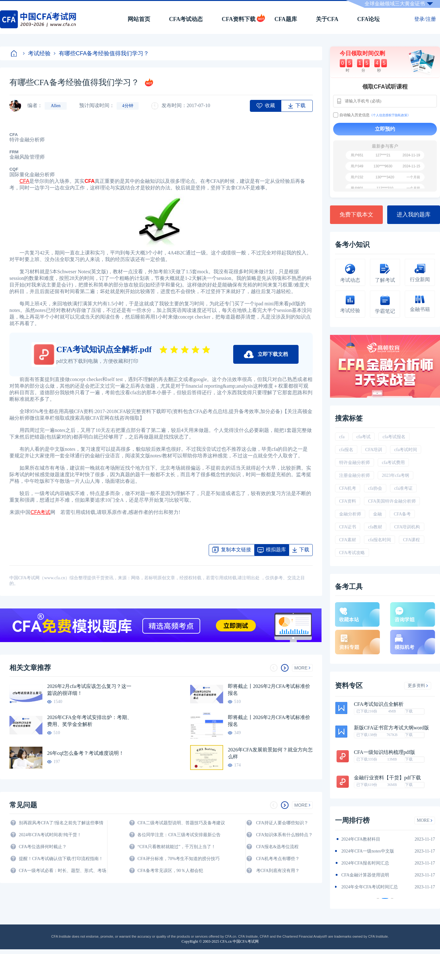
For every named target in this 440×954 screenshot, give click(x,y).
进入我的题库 (414, 214)
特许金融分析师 (354, 462)
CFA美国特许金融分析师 (392, 501)
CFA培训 (373, 449)
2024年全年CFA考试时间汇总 (369, 887)
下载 (409, 711)
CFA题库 (285, 19)
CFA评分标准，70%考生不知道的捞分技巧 (178, 858)
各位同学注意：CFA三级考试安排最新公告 (178, 834)
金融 (377, 514)
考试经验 (37, 53)
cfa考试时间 (405, 449)
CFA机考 (347, 488)
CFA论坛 (368, 19)
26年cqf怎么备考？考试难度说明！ (85, 753)
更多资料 (418, 685)
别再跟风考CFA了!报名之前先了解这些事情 (61, 822)
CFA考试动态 (186, 19)
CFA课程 (411, 539)
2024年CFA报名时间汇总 (365, 863)
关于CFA (327, 19)
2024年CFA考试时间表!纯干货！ (50, 834)
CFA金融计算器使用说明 (365, 875)
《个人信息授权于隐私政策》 (390, 115)
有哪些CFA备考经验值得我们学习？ (101, 53)
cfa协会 (375, 488)
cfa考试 (363, 436)
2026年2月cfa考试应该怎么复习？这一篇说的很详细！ (89, 690)
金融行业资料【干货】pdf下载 (387, 777)
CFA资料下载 (239, 19)
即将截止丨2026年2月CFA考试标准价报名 (269, 690)
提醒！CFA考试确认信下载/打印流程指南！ (61, 858)
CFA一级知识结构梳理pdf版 (384, 752)
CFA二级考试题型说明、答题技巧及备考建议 (181, 822)
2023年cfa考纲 (395, 475)
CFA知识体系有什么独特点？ (284, 834)
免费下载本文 (356, 214)
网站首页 (139, 19)
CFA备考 (402, 514)
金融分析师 (350, 514)
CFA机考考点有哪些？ (278, 858)
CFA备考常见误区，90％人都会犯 (170, 870)
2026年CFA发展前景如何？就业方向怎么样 (270, 753)
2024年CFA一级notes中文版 (367, 851)
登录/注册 (425, 19)
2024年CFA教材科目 (360, 839)
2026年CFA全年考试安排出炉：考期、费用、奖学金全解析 (89, 721)
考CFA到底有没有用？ (278, 870)
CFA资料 (347, 501)
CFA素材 (347, 539)
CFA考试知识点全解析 (379, 704)
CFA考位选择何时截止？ (43, 846)
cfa (341, 436)
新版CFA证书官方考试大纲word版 (391, 727)
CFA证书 (347, 527)
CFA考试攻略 (352, 552)
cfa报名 (346, 449)
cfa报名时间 (379, 539)
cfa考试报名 (393, 436)
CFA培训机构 (407, 527)
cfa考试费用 (393, 462)
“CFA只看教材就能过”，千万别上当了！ (176, 846)
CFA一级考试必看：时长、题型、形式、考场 (62, 870)
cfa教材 (375, 527)
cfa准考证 (403, 488)
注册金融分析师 (354, 475)
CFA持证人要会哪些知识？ (282, 822)
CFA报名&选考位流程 (277, 846)
